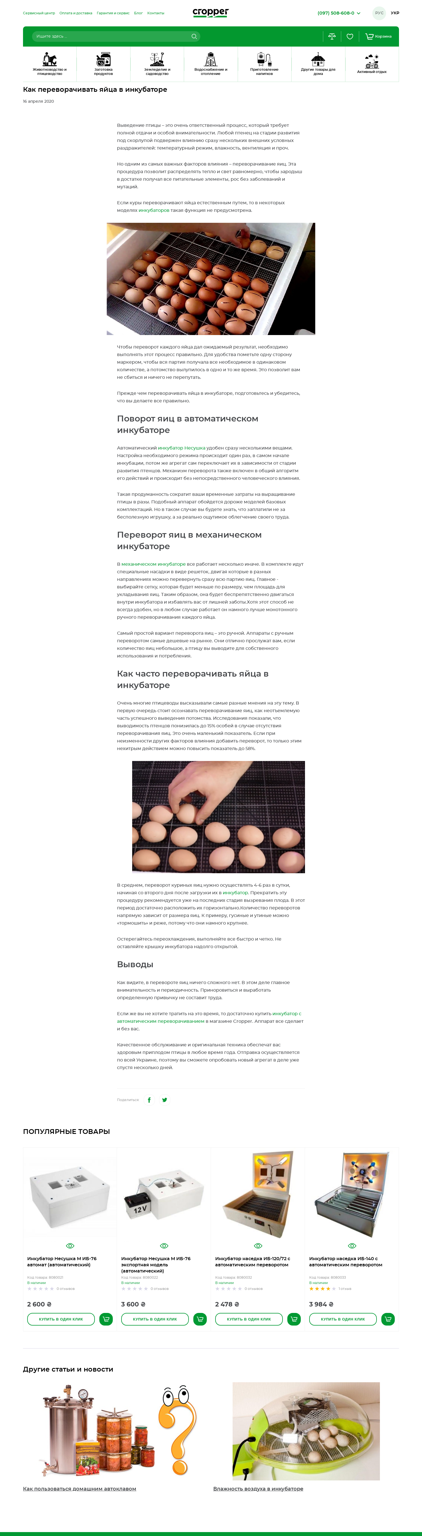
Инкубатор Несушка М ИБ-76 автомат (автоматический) (62, 1262)
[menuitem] (39, 13)
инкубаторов (154, 210)
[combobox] (116, 36)
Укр (395, 13)
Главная (30, 74)
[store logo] (211, 13)
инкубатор (235, 893)
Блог (49, 74)
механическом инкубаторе (153, 564)
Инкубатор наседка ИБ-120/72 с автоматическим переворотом (252, 1262)
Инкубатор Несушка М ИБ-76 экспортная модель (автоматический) (156, 1265)
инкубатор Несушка (181, 448)
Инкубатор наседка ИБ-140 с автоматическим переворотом (345, 1262)
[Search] (193, 36)
